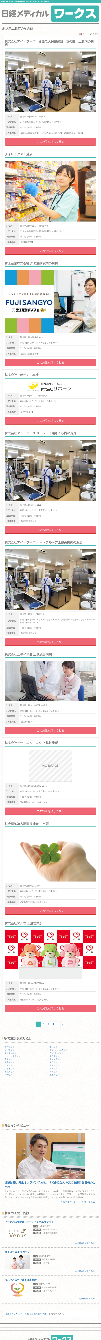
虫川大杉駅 (10, 1053)
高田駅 (8, 1059)
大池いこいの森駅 (58, 1050)
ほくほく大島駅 (12, 1056)
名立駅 (53, 1062)
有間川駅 (54, 1065)
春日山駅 (54, 1056)
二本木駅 (9, 1068)
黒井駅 (53, 1047)
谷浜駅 (8, 1065)
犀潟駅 (53, 1071)
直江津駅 (9, 1047)
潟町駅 (53, 1068)
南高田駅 (9, 1062)
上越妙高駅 (55, 1059)
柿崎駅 (8, 1075)
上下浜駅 (54, 1075)
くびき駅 (9, 1050)
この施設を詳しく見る (50, 141)
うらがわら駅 (56, 1053)
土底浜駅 (9, 1071)
